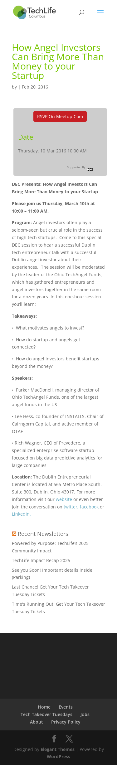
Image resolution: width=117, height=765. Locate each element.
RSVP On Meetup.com (60, 116)
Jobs (85, 714)
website (63, 499)
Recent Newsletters (43, 533)
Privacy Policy (65, 722)
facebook (89, 507)
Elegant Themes (58, 749)
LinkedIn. (21, 514)
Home (44, 707)
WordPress (58, 756)
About (36, 722)
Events (66, 707)
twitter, (72, 507)
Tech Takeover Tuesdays (46, 714)
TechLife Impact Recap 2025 (41, 560)
